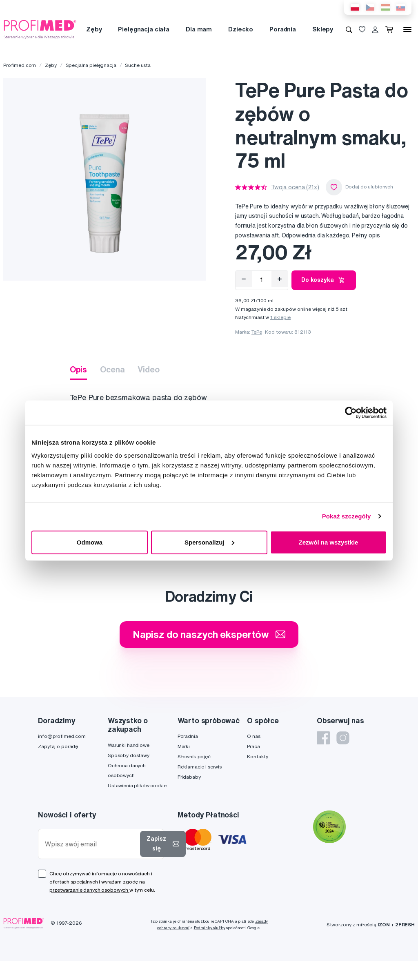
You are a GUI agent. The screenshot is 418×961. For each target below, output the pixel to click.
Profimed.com (19, 65)
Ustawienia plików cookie (137, 785)
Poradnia (282, 29)
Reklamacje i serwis (200, 766)
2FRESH (405, 924)
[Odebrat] (244, 279)
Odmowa (89, 541)
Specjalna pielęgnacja (91, 65)
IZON (384, 924)
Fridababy (189, 776)
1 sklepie (280, 317)
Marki (184, 746)
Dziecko (240, 29)
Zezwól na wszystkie (328, 541)
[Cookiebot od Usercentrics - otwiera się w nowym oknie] (351, 413)
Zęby (94, 29)
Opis (78, 369)
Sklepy (322, 29)
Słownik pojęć (194, 756)
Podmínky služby (209, 928)
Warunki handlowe (128, 745)
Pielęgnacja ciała (143, 29)
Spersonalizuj (209, 541)
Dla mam (199, 29)
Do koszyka (323, 280)
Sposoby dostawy (128, 755)
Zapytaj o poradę (58, 746)
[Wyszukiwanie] (349, 29)
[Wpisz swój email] (91, 844)
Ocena (112, 369)
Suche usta (138, 65)
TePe (256, 331)
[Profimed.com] (40, 29)
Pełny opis (366, 235)
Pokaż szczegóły (346, 516)
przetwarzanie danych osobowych (89, 889)
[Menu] (407, 29)
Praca (253, 746)
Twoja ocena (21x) (295, 187)
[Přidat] (279, 279)
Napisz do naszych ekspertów (209, 634)
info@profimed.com (62, 736)
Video (148, 369)
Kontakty (257, 756)
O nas (253, 736)
